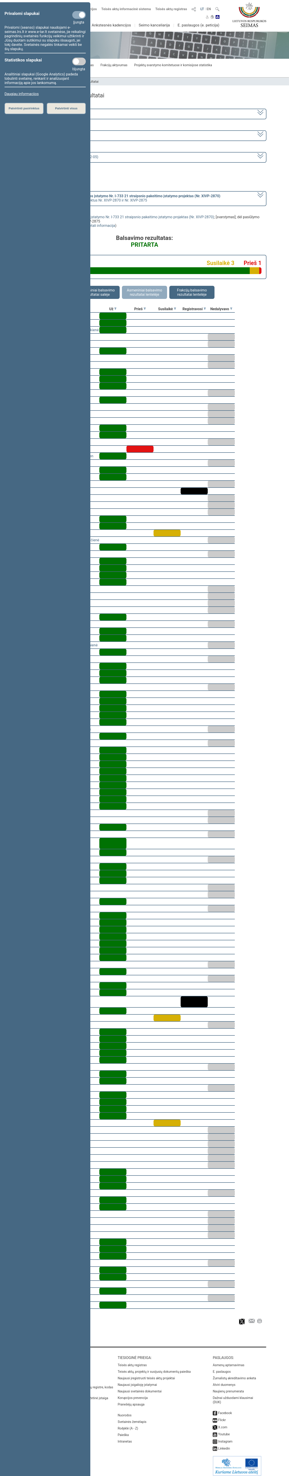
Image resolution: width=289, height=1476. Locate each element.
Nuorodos (124, 1412)
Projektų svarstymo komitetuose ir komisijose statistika (173, 65)
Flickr (222, 1417)
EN (209, 9)
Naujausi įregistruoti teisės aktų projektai (146, 1375)
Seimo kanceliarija (154, 25)
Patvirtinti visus (66, 108)
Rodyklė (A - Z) (128, 1425)
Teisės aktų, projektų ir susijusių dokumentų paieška (154, 1368)
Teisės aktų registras (171, 9)
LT (202, 9)
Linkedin (224, 1445)
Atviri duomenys (224, 1381)
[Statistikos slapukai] (79, 61)
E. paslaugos (222, 1368)
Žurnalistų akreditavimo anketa (234, 1375)
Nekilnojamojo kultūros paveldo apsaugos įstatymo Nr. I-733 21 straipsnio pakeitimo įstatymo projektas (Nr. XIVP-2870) (118, 217)
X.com (222, 1424)
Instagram (225, 1438)
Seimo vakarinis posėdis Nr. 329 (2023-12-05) (61, 157)
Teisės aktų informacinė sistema (126, 9)
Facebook (225, 1410)
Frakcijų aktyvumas (113, 65)
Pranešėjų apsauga (131, 1401)
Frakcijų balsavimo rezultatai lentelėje (192, 292)
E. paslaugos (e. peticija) (198, 25)
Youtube (224, 1431)
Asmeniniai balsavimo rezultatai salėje (97, 292)
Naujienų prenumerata (228, 1388)
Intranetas (125, 1438)
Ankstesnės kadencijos (111, 25)
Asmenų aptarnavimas (228, 1362)
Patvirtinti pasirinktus (24, 108)
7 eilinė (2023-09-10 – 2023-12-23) (53, 135)
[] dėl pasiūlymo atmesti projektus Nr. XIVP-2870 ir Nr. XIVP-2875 (122, 198)
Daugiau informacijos (22, 94)
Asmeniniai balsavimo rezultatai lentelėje (144, 292)
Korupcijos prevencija (133, 1394)
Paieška (123, 1432)
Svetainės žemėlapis (132, 1418)
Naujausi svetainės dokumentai (140, 1388)
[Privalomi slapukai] (79, 15)
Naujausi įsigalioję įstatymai (137, 1381)
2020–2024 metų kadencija (47, 113)
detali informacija (101, 225)
